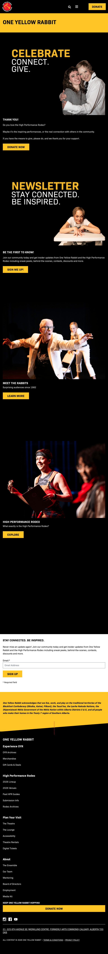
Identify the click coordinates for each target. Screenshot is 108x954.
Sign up (12, 674)
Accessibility (9, 836)
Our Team (7, 871)
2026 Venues (9, 788)
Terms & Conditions (53, 940)
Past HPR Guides (11, 794)
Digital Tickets (10, 848)
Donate (97, 6)
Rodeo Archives (11, 806)
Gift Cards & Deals (12, 764)
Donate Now (54, 908)
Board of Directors (12, 884)
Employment (9, 890)
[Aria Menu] (76, 6)
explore (13, 534)
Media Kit (7, 896)
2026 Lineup (9, 781)
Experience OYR (13, 746)
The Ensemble (10, 865)
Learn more (16, 396)
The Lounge (9, 829)
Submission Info (11, 800)
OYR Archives (9, 752)
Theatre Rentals (11, 842)
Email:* (6, 660)
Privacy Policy (72, 940)
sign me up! (15, 269)
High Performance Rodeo (19, 775)
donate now (16, 147)
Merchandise (9, 758)
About (6, 859)
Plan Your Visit (12, 817)
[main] (54, 323)
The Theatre (9, 823)
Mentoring (8, 877)
